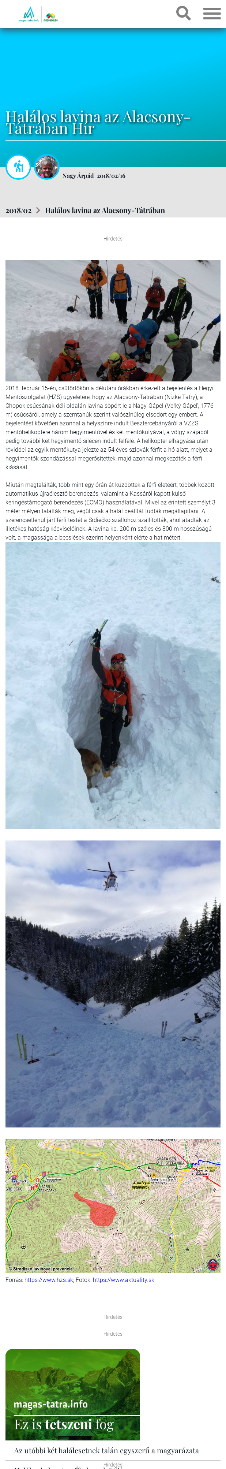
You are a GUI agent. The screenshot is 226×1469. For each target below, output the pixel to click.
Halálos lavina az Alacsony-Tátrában (105, 210)
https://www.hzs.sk (49, 1279)
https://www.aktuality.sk (123, 1279)
